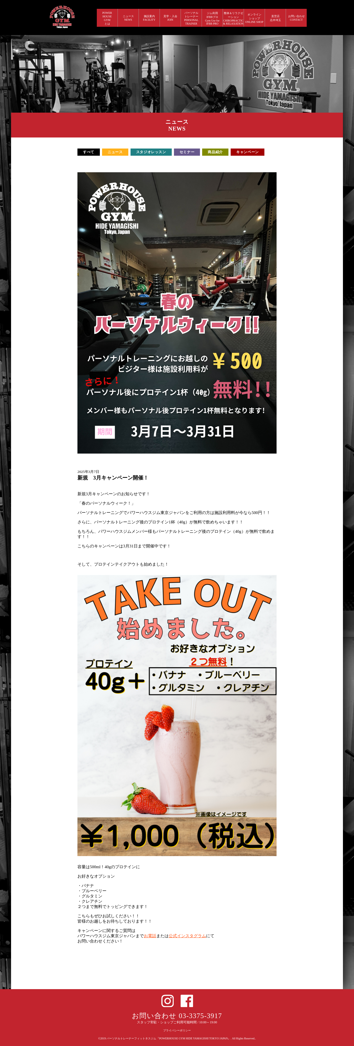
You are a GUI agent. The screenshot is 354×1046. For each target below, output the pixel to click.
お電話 (150, 936)
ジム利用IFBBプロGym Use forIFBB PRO (212, 18)
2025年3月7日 (88, 472)
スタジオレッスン (151, 152)
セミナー (187, 152)
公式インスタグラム (187, 936)
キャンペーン (247, 152)
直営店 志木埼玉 (275, 18)
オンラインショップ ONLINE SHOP (254, 18)
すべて (88, 152)
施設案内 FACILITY (149, 18)
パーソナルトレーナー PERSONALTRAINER (191, 18)
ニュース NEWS (128, 18)
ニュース (115, 152)
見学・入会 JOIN (170, 18)
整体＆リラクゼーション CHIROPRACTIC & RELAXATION (233, 18)
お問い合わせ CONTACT (296, 18)
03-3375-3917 (200, 1015)
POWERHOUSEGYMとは (107, 18)
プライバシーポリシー (177, 1030)
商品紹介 (215, 152)
